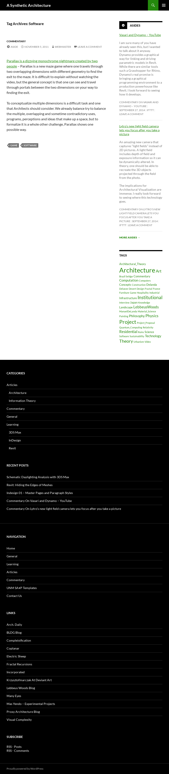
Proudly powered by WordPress (25, 768)
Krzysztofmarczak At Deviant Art (29, 680)
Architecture (17, 393)
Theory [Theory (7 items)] (126, 341)
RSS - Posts (14, 746)
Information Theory (22, 401)
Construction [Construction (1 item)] (139, 284)
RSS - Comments (18, 750)
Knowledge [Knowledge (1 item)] (144, 302)
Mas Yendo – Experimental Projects (31, 704)
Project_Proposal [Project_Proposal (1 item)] (146, 322)
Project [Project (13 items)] (127, 321)
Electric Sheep (16, 656)
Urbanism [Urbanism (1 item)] (139, 341)
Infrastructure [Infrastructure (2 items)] (128, 298)
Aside (14, 46)
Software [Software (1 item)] (124, 336)
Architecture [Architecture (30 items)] (137, 270)
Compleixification (19, 640)
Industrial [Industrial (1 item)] (154, 292)
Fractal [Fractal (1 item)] (148, 288)
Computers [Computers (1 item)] (145, 280)
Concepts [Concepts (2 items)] (125, 284)
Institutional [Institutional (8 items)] (150, 297)
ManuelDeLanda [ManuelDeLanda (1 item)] (128, 311)
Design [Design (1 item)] (140, 288)
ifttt (150, 110)
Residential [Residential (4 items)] (128, 331)
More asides (129, 237)
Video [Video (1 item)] (148, 341)
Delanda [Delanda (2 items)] (151, 284)
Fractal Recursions (19, 664)
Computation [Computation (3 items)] (128, 280)
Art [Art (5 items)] (159, 271)
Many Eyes (14, 696)
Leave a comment (90, 46)
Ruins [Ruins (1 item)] (141, 332)
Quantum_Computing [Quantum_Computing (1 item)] (130, 327)
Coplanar (13, 648)
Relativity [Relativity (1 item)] (148, 327)
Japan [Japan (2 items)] (134, 302)
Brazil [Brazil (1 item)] (122, 276)
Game (13, 145)
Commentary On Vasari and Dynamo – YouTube (39, 501)
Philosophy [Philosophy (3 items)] (137, 316)
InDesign (15, 440)
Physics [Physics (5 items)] (151, 315)
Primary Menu (163, 5)
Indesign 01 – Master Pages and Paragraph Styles (40, 493)
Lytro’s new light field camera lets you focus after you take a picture (139, 130)
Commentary (16, 41)
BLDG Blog (14, 632)
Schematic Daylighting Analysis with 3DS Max (38, 477)
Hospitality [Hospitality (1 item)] (143, 292)
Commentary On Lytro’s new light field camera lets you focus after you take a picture (64, 509)
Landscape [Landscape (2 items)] (126, 307)
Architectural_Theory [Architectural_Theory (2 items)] (132, 264)
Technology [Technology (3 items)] (153, 336)
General (12, 416)
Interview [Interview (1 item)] (124, 302)
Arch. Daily (14, 624)
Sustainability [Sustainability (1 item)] (137, 336)
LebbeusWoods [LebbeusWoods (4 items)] (146, 307)
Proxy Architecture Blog (23, 712)
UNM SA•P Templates (22, 588)
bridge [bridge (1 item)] (129, 276)
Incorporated (16, 672)
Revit (12, 448)
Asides (135, 25)
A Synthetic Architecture (29, 5)
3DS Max (15, 432)
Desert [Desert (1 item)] (132, 288)
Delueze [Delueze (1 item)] (123, 288)
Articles (12, 385)
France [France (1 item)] (156, 288)
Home (11, 548)
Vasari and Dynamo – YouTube (140, 35)
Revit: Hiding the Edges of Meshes (30, 485)
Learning (12, 424)
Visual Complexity (19, 719)
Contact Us (14, 596)
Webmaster (63, 46)
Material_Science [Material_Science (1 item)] (147, 311)
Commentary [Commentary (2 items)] (142, 276)
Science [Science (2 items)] (149, 332)
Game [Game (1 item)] (133, 292)
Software (30, 145)
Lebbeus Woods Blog (21, 688)
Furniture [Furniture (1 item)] (124, 292)
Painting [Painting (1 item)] (123, 316)
